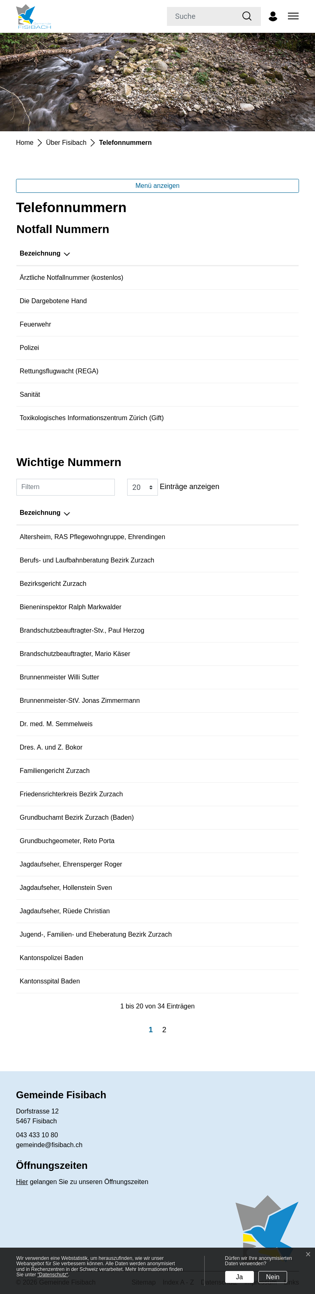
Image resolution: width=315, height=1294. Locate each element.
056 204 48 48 (244, 536)
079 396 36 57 (244, 700)
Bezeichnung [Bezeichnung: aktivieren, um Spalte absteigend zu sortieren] (40, 253)
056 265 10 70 (244, 934)
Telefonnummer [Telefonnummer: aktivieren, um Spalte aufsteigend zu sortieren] (241, 253)
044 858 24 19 (244, 723)
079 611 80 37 (244, 887)
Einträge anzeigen (173, 487)
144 (222, 394)
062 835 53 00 (244, 583)
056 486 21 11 (244, 981)
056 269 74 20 (244, 770)
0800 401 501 (237, 277)
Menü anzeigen (157, 185)
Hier (22, 1181)
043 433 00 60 (244, 747)
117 (222, 347)
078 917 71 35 (244, 607)
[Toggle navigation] (292, 16)
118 (222, 324)
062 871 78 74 (244, 630)
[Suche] (200, 16)
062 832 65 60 (244, 560)
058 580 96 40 (244, 840)
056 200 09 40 (244, 817)
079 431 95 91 (244, 677)
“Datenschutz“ (52, 1275)
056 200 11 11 (244, 957)
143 (222, 300)
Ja (239, 1276)
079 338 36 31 (244, 864)
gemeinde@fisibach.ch (49, 1144)
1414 (224, 371)
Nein (273, 1276)
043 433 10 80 (37, 1135)
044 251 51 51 (238, 417)
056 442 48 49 (244, 653)
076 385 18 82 (244, 911)
